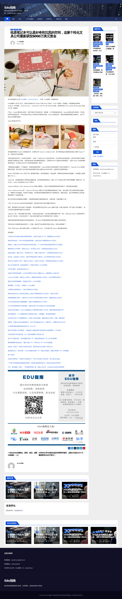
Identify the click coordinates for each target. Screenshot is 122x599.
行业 (20, 19)
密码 (94, 141)
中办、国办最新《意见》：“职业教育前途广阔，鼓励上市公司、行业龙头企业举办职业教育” (36, 367)
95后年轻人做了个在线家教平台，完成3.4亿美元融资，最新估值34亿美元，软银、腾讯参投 (36, 318)
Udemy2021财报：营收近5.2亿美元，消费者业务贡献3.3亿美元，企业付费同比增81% (34, 277)
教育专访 (58, 19)
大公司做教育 (30, 19)
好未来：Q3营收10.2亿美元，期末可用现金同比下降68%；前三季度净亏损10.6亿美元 (34, 257)
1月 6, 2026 (69, 541)
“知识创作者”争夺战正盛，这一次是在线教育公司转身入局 (26, 334)
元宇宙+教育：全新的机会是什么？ (19, 269)
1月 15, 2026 (40, 541)
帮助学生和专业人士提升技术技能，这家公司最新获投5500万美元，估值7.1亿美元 (33, 293)
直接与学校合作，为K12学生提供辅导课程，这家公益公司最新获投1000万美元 (32, 240)
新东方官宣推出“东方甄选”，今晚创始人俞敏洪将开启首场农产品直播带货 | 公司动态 (34, 330)
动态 (13, 19)
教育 (71, 484)
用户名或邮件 (96, 136)
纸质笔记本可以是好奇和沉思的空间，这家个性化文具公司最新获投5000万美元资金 (46, 34)
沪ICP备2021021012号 (77, 595)
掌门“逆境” (11, 355)
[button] (116, 19)
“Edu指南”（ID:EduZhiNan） (29, 99)
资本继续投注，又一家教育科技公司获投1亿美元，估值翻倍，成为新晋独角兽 (32, 314)
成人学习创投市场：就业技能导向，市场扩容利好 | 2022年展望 (27, 265)
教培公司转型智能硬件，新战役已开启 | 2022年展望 (24, 281)
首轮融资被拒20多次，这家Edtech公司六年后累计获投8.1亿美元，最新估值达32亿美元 (35, 298)
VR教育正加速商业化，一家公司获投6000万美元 (23, 289)
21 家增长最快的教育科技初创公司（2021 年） (22, 326)
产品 (12, 29)
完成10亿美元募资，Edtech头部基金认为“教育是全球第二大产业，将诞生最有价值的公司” (36, 310)
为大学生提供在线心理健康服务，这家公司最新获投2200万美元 (27, 302)
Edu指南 (10, 7)
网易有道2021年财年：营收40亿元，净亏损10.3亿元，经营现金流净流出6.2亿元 (32, 249)
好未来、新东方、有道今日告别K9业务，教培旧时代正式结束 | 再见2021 (30, 346)
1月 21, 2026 (12, 541)
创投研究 (39, 19)
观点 (66, 19)
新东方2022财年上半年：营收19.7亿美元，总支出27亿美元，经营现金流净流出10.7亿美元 (35, 261)
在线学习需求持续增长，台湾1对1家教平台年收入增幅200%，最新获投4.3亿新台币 (33, 273)
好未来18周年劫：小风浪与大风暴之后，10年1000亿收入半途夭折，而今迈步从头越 (34, 359)
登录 (21, 510)
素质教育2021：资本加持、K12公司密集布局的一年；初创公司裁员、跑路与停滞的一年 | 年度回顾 (38, 351)
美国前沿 (80, 484)
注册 (94, 156)
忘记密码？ (100, 156)
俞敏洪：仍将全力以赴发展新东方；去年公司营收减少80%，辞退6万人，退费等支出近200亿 (37, 322)
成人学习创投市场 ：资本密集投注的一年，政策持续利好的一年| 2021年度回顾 (32, 338)
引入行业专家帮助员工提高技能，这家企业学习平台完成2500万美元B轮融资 (31, 306)
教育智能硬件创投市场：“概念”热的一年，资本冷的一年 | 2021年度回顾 (30, 342)
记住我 (96, 147)
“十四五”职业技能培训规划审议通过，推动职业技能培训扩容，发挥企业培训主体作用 (34, 363)
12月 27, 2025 (98, 541)
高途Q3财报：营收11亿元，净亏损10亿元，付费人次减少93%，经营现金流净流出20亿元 (35, 253)
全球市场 (49, 19)
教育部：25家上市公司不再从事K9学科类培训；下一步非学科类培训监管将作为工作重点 (35, 244)
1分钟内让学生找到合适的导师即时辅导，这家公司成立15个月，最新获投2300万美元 (34, 236)
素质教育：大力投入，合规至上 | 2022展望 (21, 285)
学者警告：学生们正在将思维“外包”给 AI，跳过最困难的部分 (46, 492)
